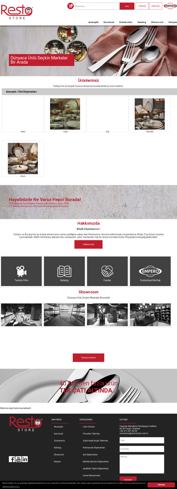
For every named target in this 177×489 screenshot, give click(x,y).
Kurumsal (109, 22)
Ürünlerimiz (126, 22)
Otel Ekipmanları (27, 91)
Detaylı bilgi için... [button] (11, 486)
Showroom (157, 22)
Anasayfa (93, 22)
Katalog (142, 22)
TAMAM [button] (161, 485)
